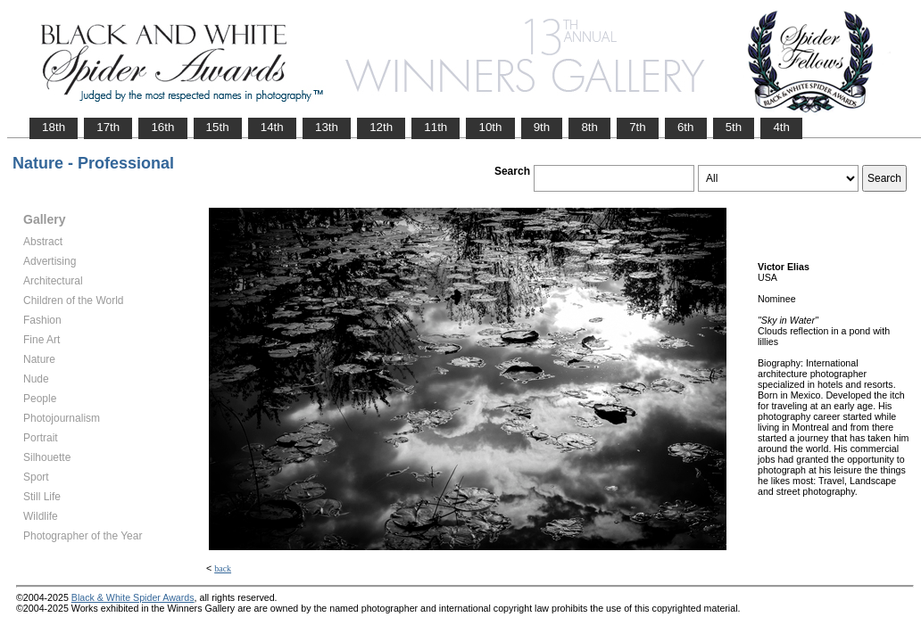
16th (162, 127)
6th (686, 127)
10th (490, 127)
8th (589, 127)
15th (217, 127)
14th (272, 127)
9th (542, 127)
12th (381, 127)
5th (734, 127)
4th (781, 127)
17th (108, 127)
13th (326, 127)
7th (637, 127)
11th (435, 127)
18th (53, 127)
